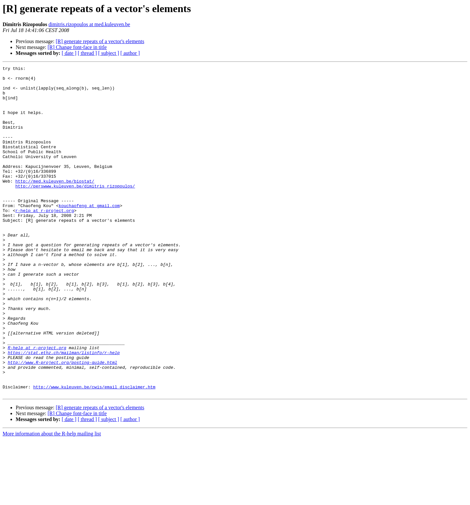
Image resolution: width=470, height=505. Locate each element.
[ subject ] (108, 53)
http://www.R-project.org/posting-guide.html (62, 422)
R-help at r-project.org (37, 404)
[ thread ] (87, 53)
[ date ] (69, 53)
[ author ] (130, 53)
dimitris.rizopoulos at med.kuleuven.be (89, 24)
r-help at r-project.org (44, 240)
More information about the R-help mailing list (52, 499)
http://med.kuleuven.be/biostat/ (54, 204)
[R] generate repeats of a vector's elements (100, 41)
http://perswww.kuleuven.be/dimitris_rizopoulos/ (75, 210)
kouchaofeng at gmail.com (89, 234)
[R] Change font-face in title (77, 47)
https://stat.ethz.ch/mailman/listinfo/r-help (64, 410)
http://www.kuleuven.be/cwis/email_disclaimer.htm (94, 451)
